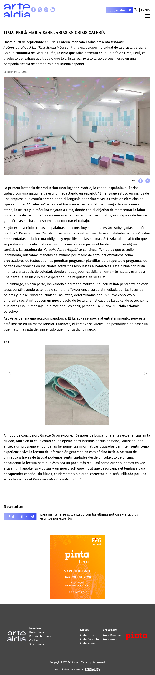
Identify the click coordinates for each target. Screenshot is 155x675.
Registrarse (36, 632)
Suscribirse (36, 644)
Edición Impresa (40, 636)
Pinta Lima (87, 635)
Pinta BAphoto (89, 639)
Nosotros (35, 628)
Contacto (35, 640)
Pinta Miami (88, 643)
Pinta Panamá (111, 635)
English (146, 10)
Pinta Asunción (112, 639)
